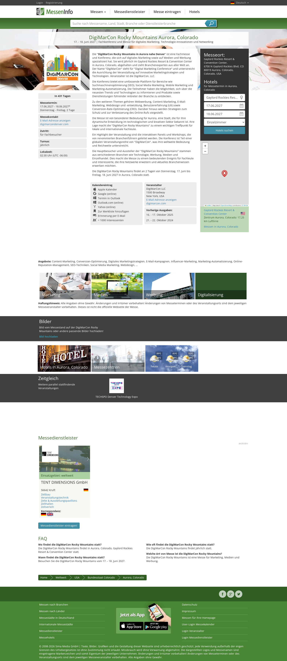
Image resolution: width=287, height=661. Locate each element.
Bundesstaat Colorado (101, 577)
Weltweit (61, 577)
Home (43, 577)
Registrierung (54, 2)
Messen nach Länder (52, 611)
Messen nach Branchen (53, 604)
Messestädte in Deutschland (56, 617)
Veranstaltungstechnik (54, 497)
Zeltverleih (47, 507)
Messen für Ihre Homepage (198, 617)
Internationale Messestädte (56, 624)
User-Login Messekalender (198, 624)
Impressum (189, 611)
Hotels (194, 11)
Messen (98, 11)
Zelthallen (47, 503)
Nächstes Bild (88, 459)
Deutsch (242, 2)
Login (39, 2)
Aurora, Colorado (133, 577)
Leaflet (208, 205)
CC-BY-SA (245, 205)
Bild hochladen (48, 336)
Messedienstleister (129, 11)
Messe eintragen (167, 11)
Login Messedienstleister (197, 637)
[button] (224, 173)
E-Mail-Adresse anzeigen (55, 120)
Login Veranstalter (193, 631)
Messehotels (47, 637)
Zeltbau (45, 494)
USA (76, 577)
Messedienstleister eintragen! (59, 525)
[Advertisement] (143, 247)
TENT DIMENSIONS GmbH (64, 482)
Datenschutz (189, 604)
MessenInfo (54, 11)
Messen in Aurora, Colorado (221, 226)
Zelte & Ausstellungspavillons (59, 500)
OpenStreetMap (226, 205)
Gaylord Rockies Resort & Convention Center (219, 212)
